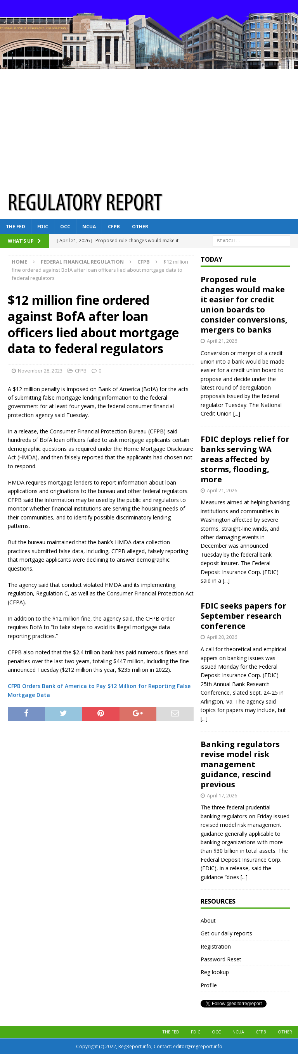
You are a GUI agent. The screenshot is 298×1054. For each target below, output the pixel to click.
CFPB (114, 226)
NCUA (89, 226)
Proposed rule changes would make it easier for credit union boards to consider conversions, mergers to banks (244, 304)
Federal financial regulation (82, 261)
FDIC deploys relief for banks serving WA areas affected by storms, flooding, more (245, 459)
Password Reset (221, 959)
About (208, 920)
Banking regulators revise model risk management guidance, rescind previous (240, 764)
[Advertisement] (149, 127)
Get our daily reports (226, 933)
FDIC (42, 226)
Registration (216, 946)
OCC (65, 226)
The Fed (15, 226)
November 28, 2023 (40, 370)
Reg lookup (215, 972)
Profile (209, 985)
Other (140, 226)
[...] (236, 413)
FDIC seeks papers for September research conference (243, 615)
